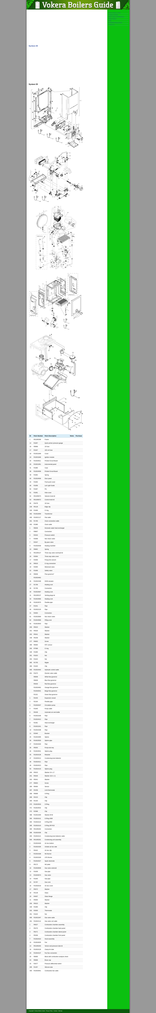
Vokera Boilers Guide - (40, 1010)
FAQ (109, 20)
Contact (55, 1010)
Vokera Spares (112, 18)
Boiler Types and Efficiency (116, 16)
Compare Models (113, 15)
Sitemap (60, 1010)
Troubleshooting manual (115, 22)
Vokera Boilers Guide (114, 13)
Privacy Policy (49, 1010)
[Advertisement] (56, 27)
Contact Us (111, 24)
